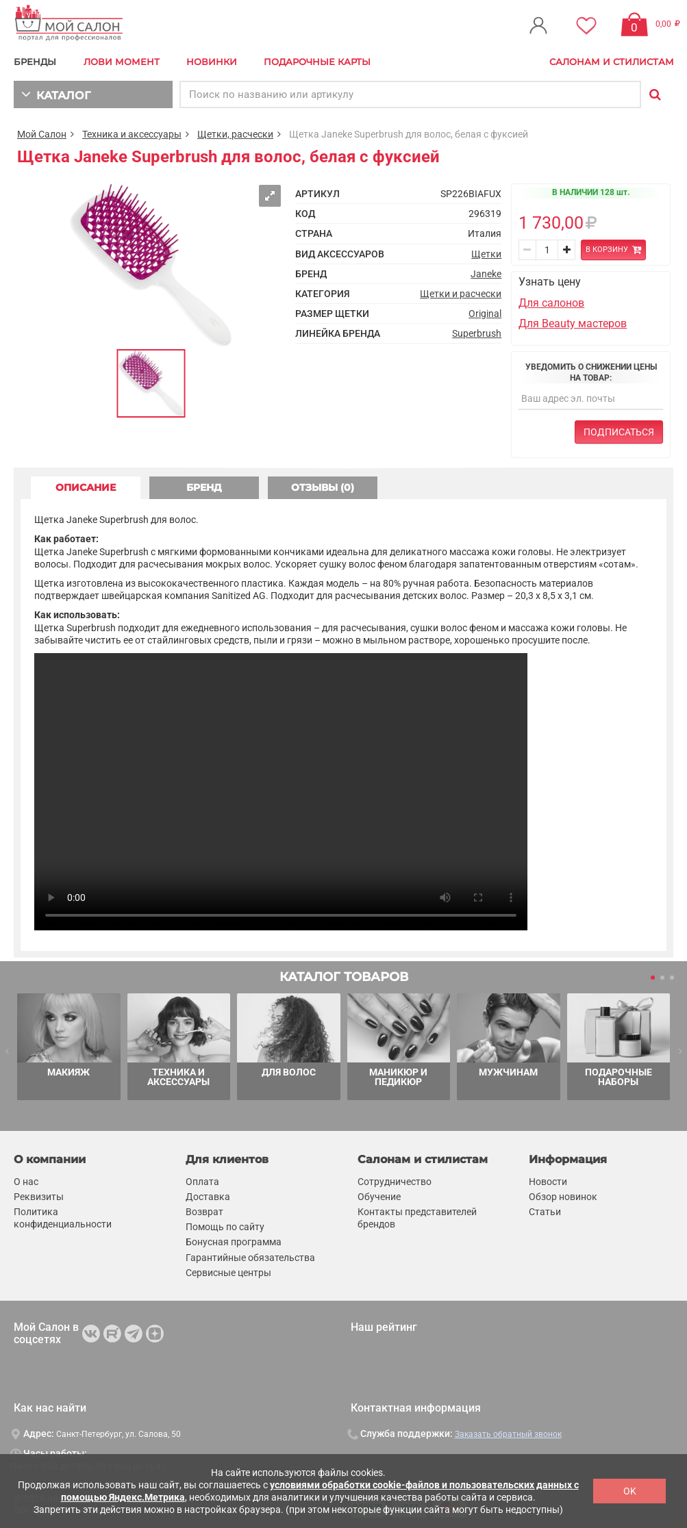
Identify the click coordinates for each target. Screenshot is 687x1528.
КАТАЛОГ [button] (55, 94)
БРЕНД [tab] (204, 487)
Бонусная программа (234, 1241)
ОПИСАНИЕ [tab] (85, 487)
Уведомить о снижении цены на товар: (591, 372)
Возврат (204, 1211)
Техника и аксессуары (132, 134)
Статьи (545, 1211)
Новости (548, 1180)
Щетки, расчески (235, 134)
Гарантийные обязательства (250, 1256)
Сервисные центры (228, 1271)
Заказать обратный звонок (508, 1434)
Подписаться (619, 431)
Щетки (486, 254)
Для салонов (551, 302)
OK (629, 1491)
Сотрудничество (395, 1180)
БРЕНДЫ (35, 61)
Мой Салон (41, 134)
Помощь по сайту (225, 1226)
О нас (26, 1180)
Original (485, 313)
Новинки (211, 61)
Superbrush (476, 333)
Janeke (486, 273)
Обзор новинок (563, 1196)
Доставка (208, 1196)
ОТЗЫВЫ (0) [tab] (322, 487)
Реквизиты (39, 1196)
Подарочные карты (317, 61)
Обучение (379, 1196)
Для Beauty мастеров (573, 323)
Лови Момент (122, 61)
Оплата (202, 1180)
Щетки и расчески (460, 293)
